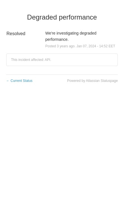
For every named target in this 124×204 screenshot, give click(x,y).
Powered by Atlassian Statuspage (92, 81)
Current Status (19, 81)
